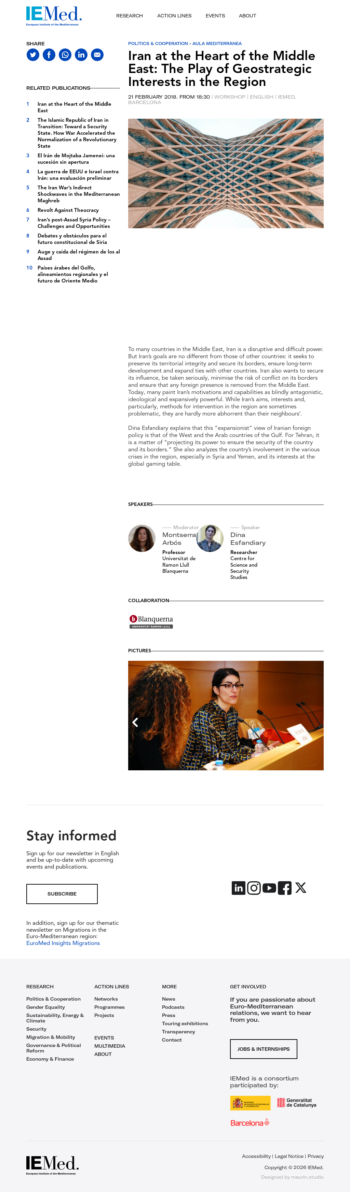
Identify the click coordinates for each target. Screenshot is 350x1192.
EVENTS (104, 1038)
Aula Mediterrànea (219, 43)
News (168, 999)
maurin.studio (307, 1177)
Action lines (174, 15)
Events (215, 15)
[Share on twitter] (33, 54)
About (247, 15)
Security (36, 1029)
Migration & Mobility (50, 1037)
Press (168, 1015)
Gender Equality (45, 1007)
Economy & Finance (50, 1059)
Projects (104, 1015)
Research (129, 15)
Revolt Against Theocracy (68, 210)
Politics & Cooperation (158, 43)
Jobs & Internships (264, 1048)
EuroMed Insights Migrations (63, 943)
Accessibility (256, 1156)
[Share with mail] (97, 54)
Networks (106, 999)
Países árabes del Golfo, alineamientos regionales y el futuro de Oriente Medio (73, 275)
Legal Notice (289, 1156)
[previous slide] (135, 236)
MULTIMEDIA (109, 1046)
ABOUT (103, 1054)
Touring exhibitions (185, 1023)
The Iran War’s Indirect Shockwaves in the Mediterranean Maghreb (79, 195)
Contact (172, 1040)
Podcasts (173, 1007)
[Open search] (292, 16)
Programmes (109, 1007)
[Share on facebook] (49, 54)
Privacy (316, 1156)
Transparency (178, 1031)
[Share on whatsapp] (65, 54)
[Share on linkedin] (81, 54)
